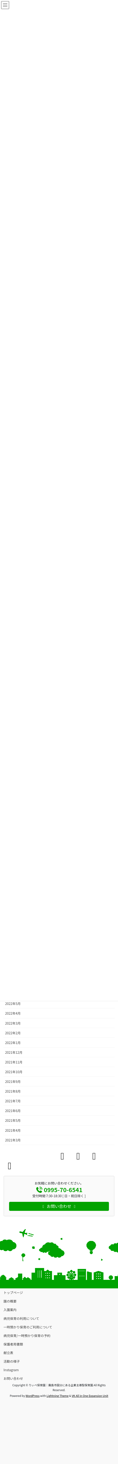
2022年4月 (13, 1013)
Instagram (11, 1370)
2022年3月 (13, 1023)
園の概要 (10, 1301)
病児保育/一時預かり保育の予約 (27, 1335)
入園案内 (10, 1309)
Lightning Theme (58, 1396)
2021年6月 (13, 1110)
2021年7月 (13, 1101)
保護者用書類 (13, 1344)
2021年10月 (14, 1071)
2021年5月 (13, 1120)
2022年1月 (13, 1042)
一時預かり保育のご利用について (27, 1327)
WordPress (33, 1396)
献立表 (8, 1352)
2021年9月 (13, 1081)
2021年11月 (14, 1062)
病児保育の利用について (21, 1318)
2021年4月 (13, 1130)
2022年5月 (13, 1003)
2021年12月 (14, 1052)
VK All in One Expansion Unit (90, 1396)
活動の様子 (11, 1361)
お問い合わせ (13, 1378)
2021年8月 (13, 1091)
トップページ (13, 1292)
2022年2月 (13, 1033)
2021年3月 (13, 1140)
